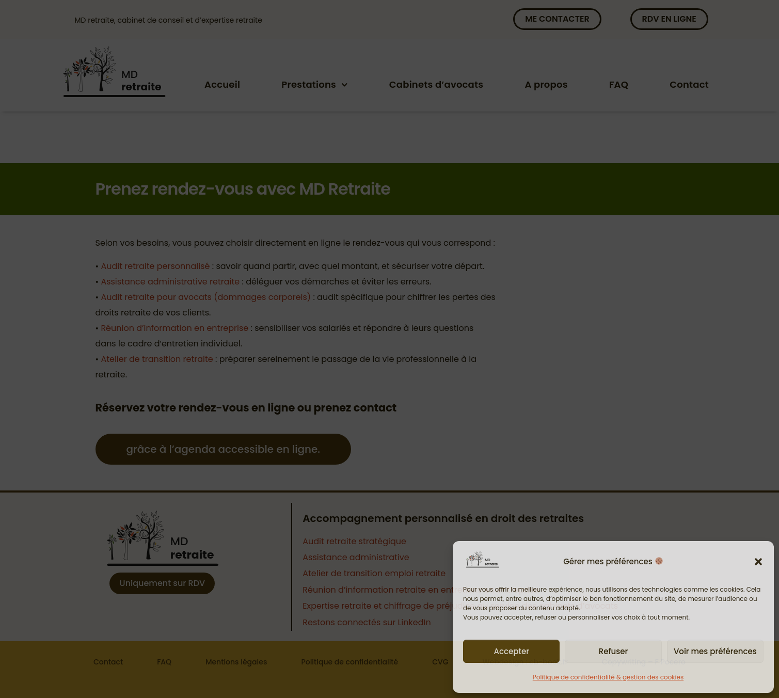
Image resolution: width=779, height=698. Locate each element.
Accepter (511, 651)
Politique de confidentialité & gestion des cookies (608, 677)
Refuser (613, 651)
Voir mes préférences (715, 651)
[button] (758, 562)
